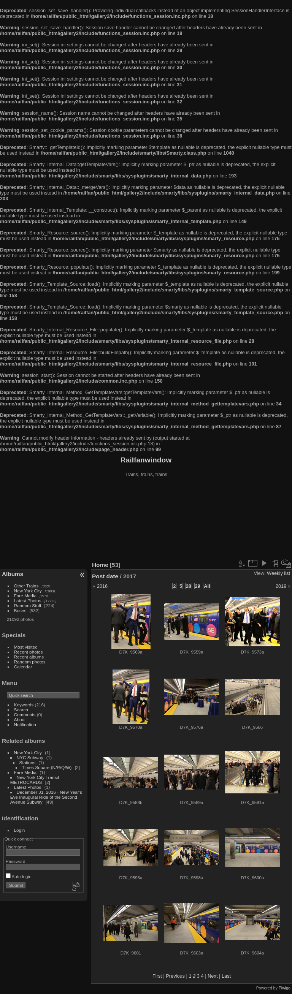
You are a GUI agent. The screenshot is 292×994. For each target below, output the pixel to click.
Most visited (26, 646)
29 (197, 586)
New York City (28, 590)
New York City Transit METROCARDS (34, 780)
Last (226, 976)
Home (100, 565)
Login (19, 830)
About (20, 719)
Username (16, 846)
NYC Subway (30, 757)
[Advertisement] (146, 520)
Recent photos (28, 651)
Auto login (19, 876)
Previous (175, 976)
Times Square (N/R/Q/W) (47, 767)
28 (188, 586)
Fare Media (25, 595)
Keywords (24, 704)
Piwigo (284, 988)
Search (21, 709)
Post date (105, 576)
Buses (20, 610)
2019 (281, 586)
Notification (25, 724)
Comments (25, 714)
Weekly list (278, 573)
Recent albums (29, 656)
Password (15, 861)
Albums (12, 574)
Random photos (30, 661)
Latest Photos (27, 600)
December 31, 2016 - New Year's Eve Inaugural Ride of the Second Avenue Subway (46, 797)
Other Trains (26, 585)
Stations (27, 762)
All (207, 586)
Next (212, 976)
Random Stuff (27, 605)
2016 (102, 586)
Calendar (23, 666)
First (157, 976)
